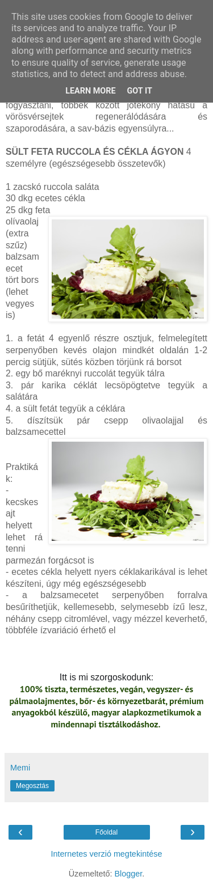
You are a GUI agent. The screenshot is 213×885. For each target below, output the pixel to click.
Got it (139, 91)
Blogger (128, 873)
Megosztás (32, 786)
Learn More (90, 91)
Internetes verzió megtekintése (106, 853)
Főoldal (106, 832)
